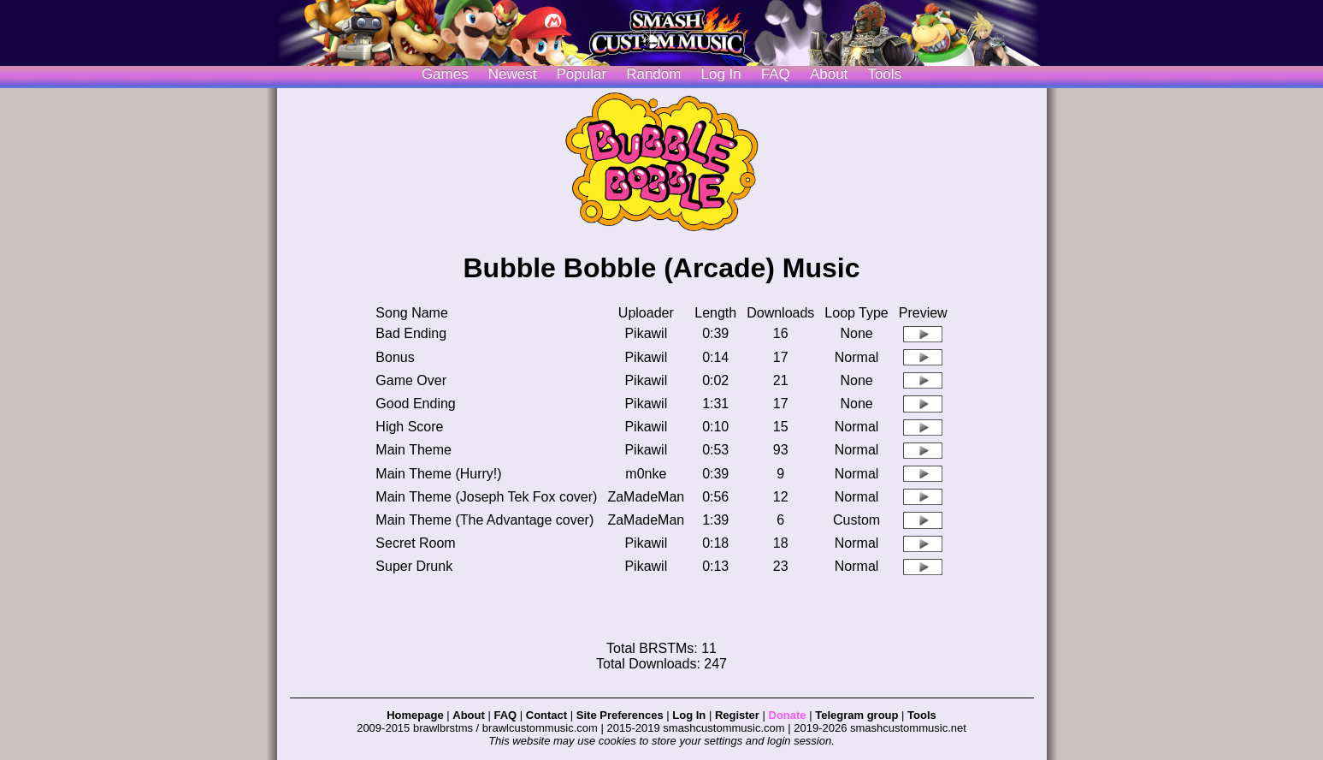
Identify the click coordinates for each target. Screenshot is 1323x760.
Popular (582, 74)
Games (445, 74)
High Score (409, 426)
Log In (689, 715)
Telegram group (856, 715)
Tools (884, 74)
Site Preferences (620, 715)
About (829, 74)
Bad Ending (410, 333)
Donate (787, 715)
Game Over (410, 380)
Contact (546, 715)
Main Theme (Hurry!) (438, 473)
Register (737, 715)
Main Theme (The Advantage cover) (484, 520)
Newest (512, 74)
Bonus (394, 357)
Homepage (415, 715)
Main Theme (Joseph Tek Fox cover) (486, 497)
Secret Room (415, 543)
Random (653, 74)
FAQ (775, 74)
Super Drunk (413, 566)
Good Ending (415, 403)
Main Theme (413, 449)
